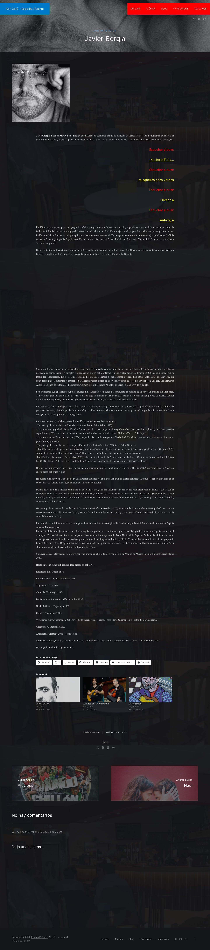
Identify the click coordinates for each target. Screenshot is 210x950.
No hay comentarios (116, 732)
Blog (164, 8)
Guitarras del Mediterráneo (96, 703)
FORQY (26, 940)
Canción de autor (104, 30)
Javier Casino (43, 703)
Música (151, 8)
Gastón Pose (135, 703)
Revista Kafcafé (91, 732)
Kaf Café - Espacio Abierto (25, 9)
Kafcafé (136, 8)
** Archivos (181, 8)
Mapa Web (201, 8)
